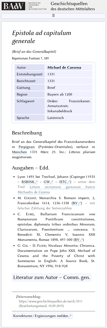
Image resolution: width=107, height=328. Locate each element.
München (19, 152)
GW (47, 181)
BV (75, 203)
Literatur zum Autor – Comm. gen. (51, 277)
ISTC (63, 181)
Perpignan (27, 146)
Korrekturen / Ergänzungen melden (40, 315)
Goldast (30, 198)
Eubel (30, 214)
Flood (41, 245)
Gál (25, 245)
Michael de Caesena (64, 67)
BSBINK (28, 181)
